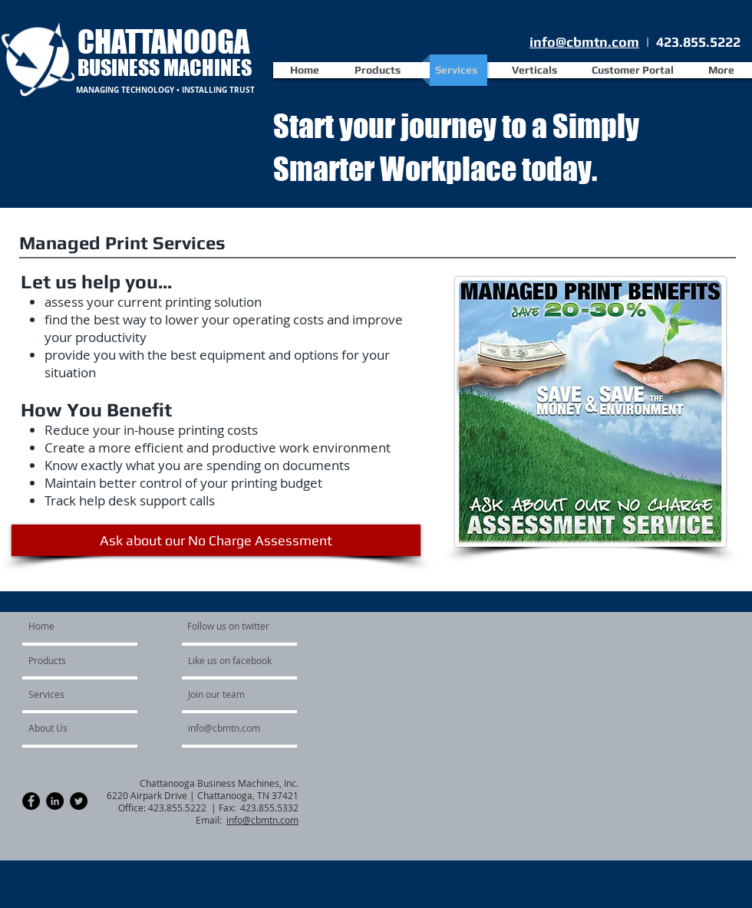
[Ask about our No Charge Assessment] (216, 540)
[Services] (69, 694)
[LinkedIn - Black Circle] (55, 801)
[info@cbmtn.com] (243, 727)
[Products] (72, 660)
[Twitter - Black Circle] (78, 801)
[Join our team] (229, 694)
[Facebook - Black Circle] (31, 801)
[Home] (87, 625)
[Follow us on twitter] (229, 625)
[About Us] (69, 727)
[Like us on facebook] (234, 660)
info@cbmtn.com (584, 42)
